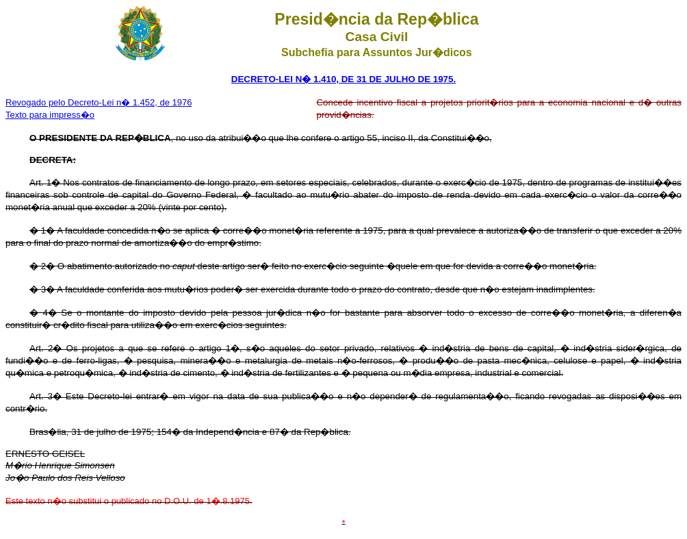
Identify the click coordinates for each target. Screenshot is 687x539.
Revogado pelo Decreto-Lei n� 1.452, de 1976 (98, 102)
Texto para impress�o (49, 115)
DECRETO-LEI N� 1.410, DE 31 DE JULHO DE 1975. (343, 79)
